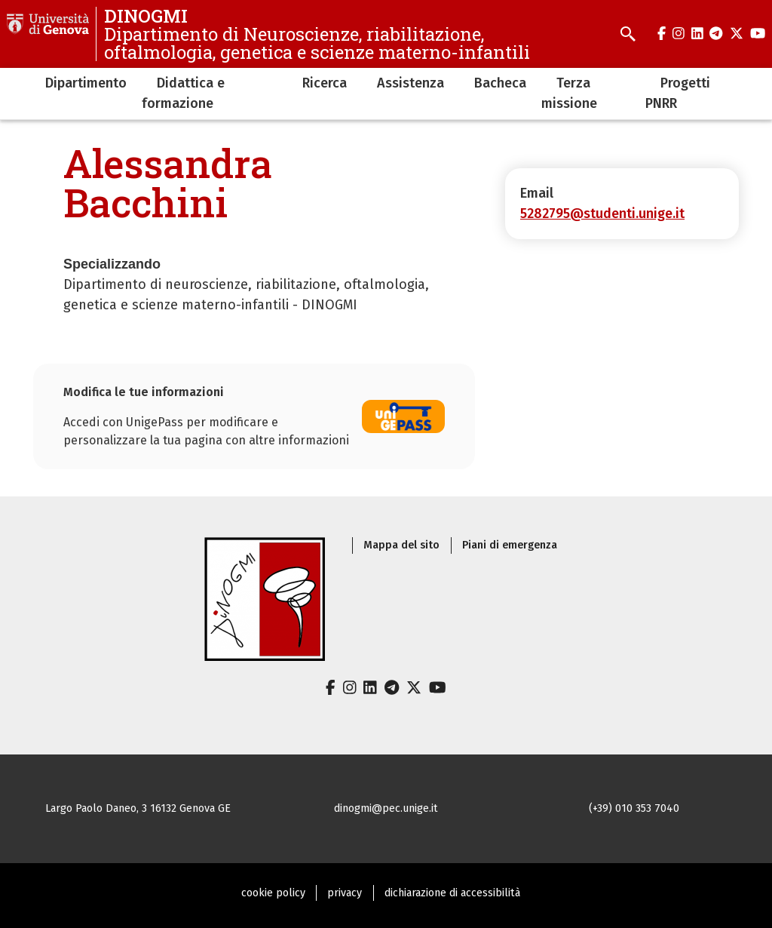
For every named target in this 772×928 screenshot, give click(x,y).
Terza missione (569, 93)
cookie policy (273, 893)
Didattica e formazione (183, 93)
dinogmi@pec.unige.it (386, 808)
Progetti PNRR (677, 93)
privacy (344, 893)
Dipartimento (86, 83)
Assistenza (410, 83)
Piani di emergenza (509, 545)
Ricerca (324, 83)
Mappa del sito (401, 545)
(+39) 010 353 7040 (634, 808)
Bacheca (500, 83)
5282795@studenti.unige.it (602, 213)
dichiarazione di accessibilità (452, 893)
